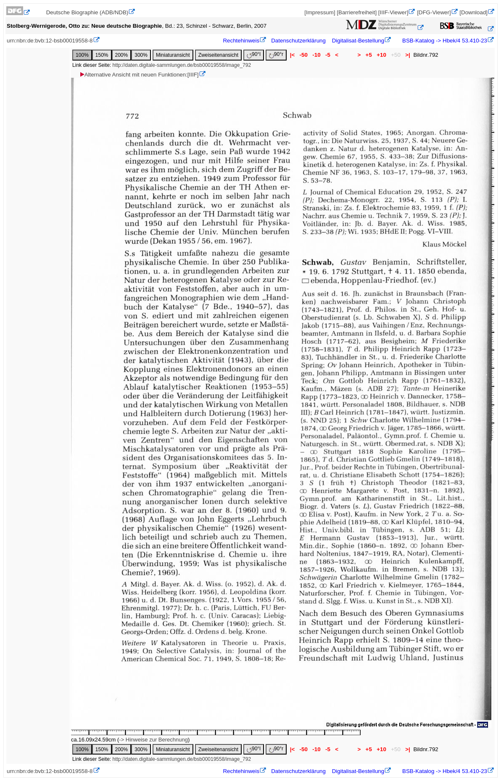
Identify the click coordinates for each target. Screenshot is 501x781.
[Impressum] (319, 12)
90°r (276, 54)
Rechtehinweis (241, 40)
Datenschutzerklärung (298, 40)
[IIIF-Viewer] (393, 12)
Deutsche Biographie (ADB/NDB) (87, 12)
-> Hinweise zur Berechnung (153, 739)
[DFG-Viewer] (434, 12)
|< (292, 55)
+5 (369, 55)
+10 (381, 55)
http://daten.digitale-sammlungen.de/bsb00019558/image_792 (182, 65)
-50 (303, 55)
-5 (328, 55)
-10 (316, 55)
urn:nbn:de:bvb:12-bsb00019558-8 (50, 40)
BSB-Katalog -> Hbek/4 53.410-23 (444, 40)
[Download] (473, 12)
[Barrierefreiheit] (357, 12)
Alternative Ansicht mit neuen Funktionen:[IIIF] (139, 74)
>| (408, 55)
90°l (254, 54)
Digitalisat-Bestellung (358, 40)
